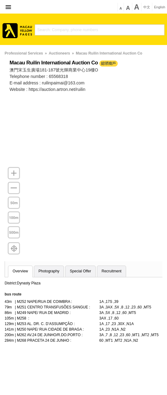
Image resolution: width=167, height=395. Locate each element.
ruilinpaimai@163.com (63, 82)
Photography (48, 271)
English (159, 7)
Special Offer (80, 271)
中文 (146, 7)
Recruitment (111, 271)
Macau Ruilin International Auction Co (109, 53)
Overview (20, 271)
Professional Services (24, 53)
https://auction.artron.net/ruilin (57, 89)
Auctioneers (59, 53)
